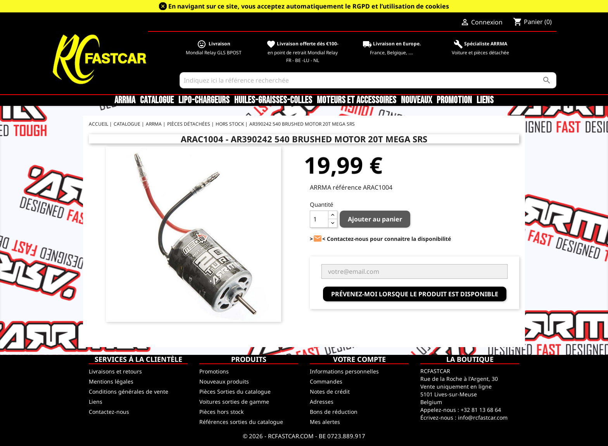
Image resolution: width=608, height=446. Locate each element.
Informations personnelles (344, 371)
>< (317, 238)
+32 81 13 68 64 (481, 409)
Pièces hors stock (221, 411)
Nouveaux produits (224, 381)
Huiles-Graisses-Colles (273, 100)
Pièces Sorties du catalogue (235, 391)
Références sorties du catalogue (241, 421)
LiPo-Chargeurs (204, 100)
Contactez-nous (109, 411)
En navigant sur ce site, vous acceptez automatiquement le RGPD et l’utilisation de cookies (308, 6)
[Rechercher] (368, 80)
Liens (485, 100)
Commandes (326, 381)
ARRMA (124, 100)
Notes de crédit (330, 391)
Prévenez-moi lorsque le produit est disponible (414, 294)
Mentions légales (111, 381)
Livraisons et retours (115, 371)
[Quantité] (319, 219)
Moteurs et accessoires (356, 100)
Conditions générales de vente (128, 391)
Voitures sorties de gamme (234, 401)
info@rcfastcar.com (483, 417)
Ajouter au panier (375, 219)
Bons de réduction (334, 411)
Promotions (214, 371)
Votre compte (359, 359)
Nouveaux (416, 100)
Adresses (321, 401)
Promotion (454, 100)
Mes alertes (325, 421)
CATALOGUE (157, 100)
